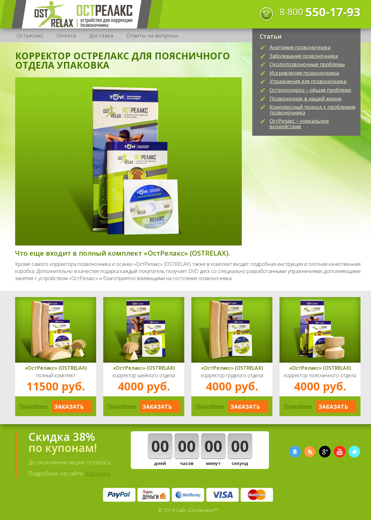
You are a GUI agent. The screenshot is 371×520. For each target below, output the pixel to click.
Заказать (69, 406)
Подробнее (33, 406)
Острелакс (81, 14)
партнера (97, 473)
